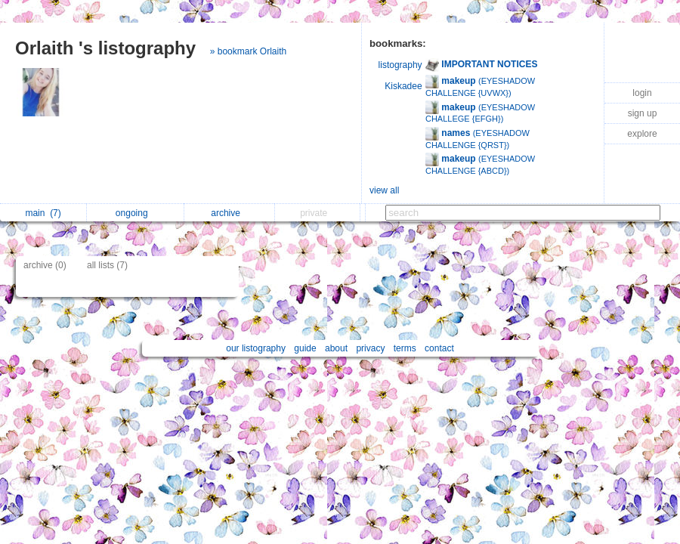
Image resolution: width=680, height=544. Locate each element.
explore (642, 133)
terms (405, 348)
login (641, 93)
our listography (256, 348)
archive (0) (44, 265)
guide (305, 348)
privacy (370, 348)
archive (229, 213)
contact (439, 348)
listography (400, 65)
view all (384, 190)
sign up (642, 113)
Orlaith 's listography (105, 48)
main (42, 213)
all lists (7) (107, 265)
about (336, 348)
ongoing (136, 213)
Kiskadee (403, 86)
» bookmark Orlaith (248, 51)
